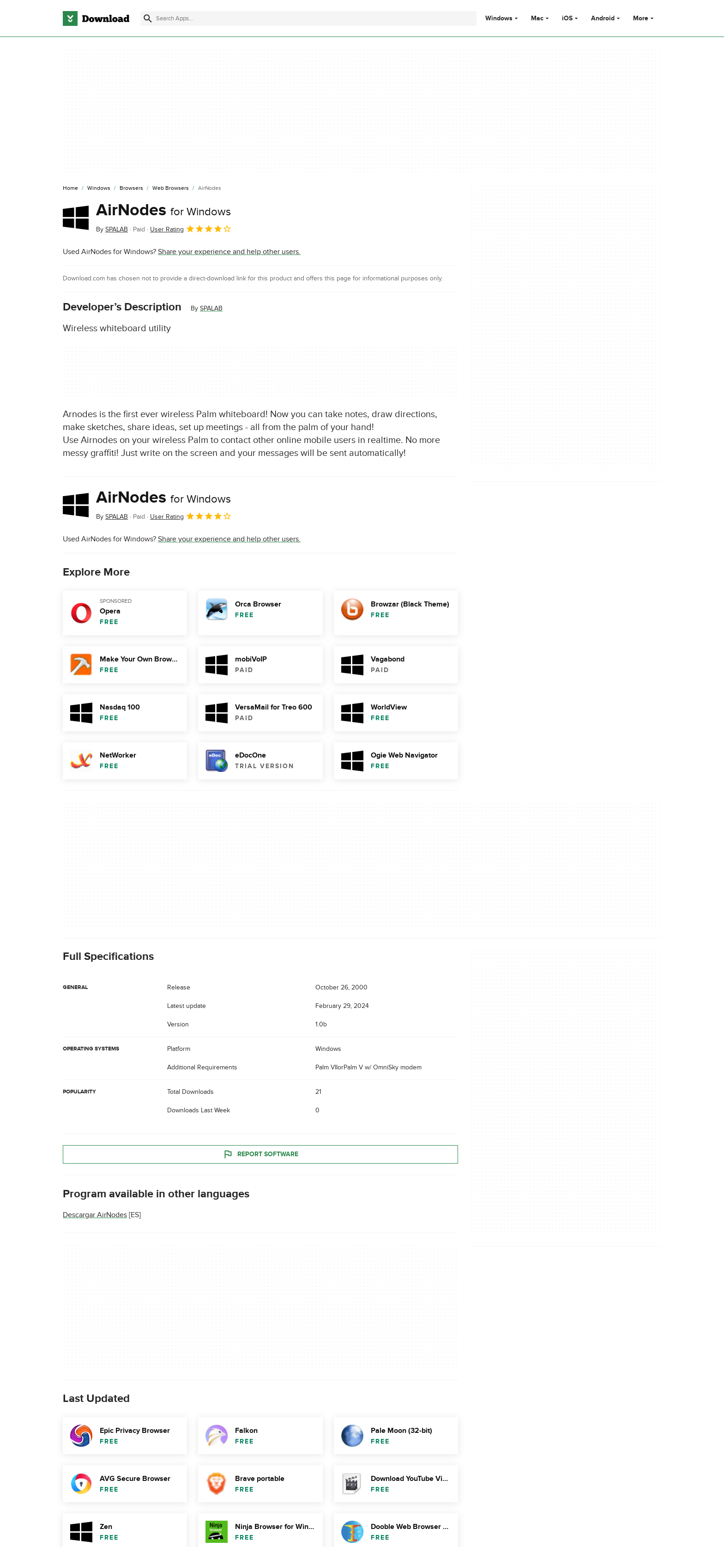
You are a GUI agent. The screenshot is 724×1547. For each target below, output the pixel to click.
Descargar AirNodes (95, 1214)
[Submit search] (147, 18)
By (112, 229)
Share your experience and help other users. (229, 251)
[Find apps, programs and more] (308, 18)
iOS (567, 18)
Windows (499, 18)
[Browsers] (131, 188)
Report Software (260, 1153)
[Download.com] (96, 18)
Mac (537, 18)
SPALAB (211, 308)
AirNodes (163, 210)
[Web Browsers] (170, 188)
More (644, 18)
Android (603, 18)
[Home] (70, 188)
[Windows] (98, 188)
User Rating (191, 228)
